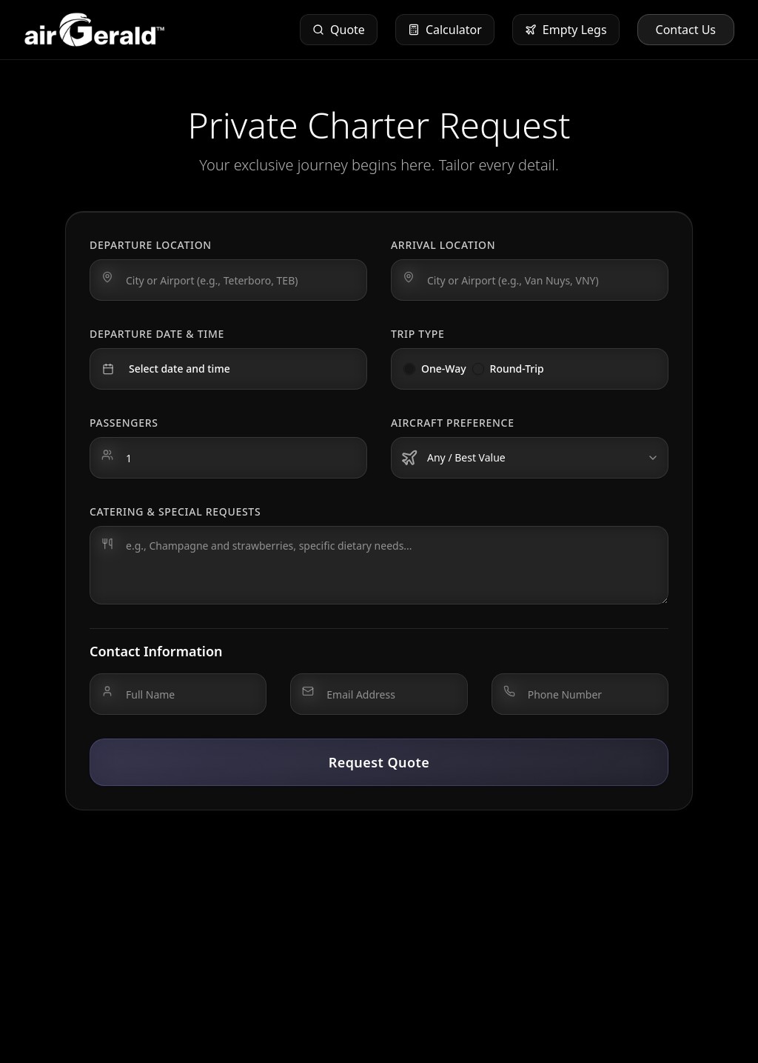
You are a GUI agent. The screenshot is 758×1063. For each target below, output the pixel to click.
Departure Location (151, 245)
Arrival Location (443, 245)
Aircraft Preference (452, 423)
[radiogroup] (529, 369)
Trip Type (418, 334)
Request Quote (379, 762)
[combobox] (529, 458)
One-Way (443, 369)
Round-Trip (517, 369)
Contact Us (686, 29)
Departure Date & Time (157, 334)
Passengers (124, 423)
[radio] (409, 369)
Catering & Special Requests (175, 511)
